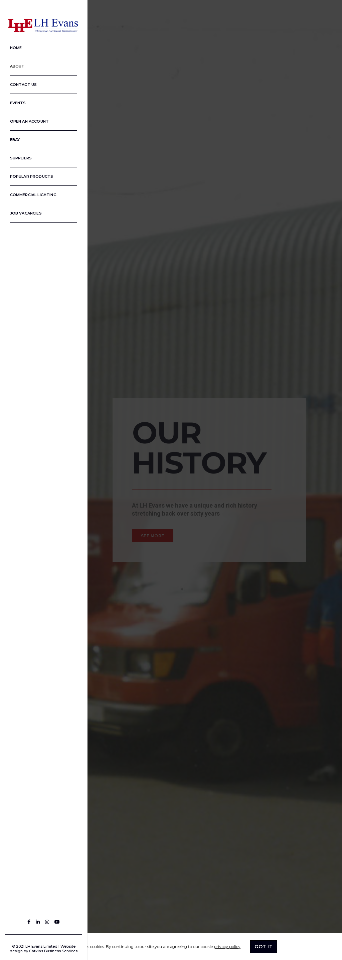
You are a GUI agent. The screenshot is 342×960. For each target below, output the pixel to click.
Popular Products (28, 174)
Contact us (20, 82)
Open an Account (26, 119)
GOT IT (263, 947)
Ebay (12, 137)
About (14, 64)
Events (15, 101)
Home (13, 45)
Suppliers (18, 156)
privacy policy (227, 946)
